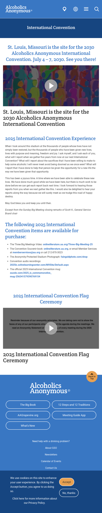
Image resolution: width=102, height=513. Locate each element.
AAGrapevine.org (28, 415)
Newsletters (51, 454)
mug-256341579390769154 (25, 276)
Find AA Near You (65, 9)
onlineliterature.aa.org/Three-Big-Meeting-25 (68, 244)
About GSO (51, 447)
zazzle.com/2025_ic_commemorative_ (30, 272)
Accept (66, 482)
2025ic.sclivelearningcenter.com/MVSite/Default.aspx (39, 264)
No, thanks (68, 493)
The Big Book (28, 404)
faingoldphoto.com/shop (74, 256)
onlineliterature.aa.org (56, 248)
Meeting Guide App (74, 415)
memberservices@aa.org (26, 252)
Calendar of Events (51, 461)
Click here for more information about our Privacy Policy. (34, 500)
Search (96, 9)
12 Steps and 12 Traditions (74, 404)
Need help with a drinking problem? (51, 441)
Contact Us (51, 467)
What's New (28, 425)
